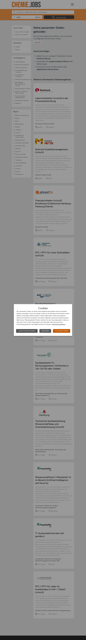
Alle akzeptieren (61, 331)
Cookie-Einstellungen (26, 331)
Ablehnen (45, 331)
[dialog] (43, 320)
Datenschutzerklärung (58, 324)
